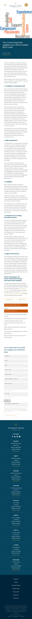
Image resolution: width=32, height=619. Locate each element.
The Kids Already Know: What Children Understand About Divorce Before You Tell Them (14, 322)
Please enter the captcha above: (12, 403)
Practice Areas (15, 588)
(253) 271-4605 (16, 510)
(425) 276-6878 (16, 466)
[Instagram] (17, 436)
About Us (16, 579)
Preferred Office (8, 374)
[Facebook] (12, 436)
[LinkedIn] (15, 436)
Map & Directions (16, 449)
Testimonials (16, 592)
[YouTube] (19, 436)
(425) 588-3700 (16, 481)
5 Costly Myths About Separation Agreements (15, 318)
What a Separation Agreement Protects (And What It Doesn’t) (15, 328)
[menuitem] (9, 616)
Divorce (6, 308)
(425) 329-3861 (16, 451)
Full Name (7, 355)
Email (6, 365)
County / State (8, 369)
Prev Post (9, 299)
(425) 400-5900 (16, 525)
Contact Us (16, 598)
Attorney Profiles (16, 585)
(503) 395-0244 (16, 495)
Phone (6, 360)
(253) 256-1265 (16, 555)
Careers (16, 582)
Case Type (7, 393)
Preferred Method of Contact (11, 378)
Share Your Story (8, 383)
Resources (16, 595)
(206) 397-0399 (16, 540)
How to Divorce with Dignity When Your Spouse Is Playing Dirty (16, 332)
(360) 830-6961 (16, 570)
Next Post (22, 299)
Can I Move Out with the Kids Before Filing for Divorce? (15, 315)
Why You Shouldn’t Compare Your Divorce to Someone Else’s (15, 336)
